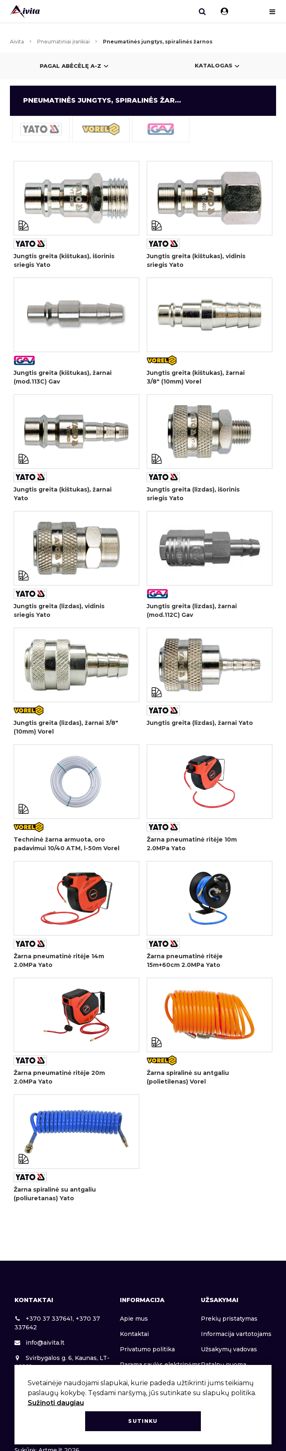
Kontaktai (134, 1334)
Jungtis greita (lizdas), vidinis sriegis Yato (59, 610)
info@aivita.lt (39, 1342)
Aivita (17, 41)
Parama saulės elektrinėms (160, 1364)
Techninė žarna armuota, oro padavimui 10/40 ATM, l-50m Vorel (66, 844)
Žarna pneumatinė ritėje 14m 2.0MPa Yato (59, 960)
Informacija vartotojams (236, 1334)
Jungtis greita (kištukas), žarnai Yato (63, 494)
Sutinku (142, 1421)
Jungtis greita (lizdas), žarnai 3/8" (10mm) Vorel (66, 727)
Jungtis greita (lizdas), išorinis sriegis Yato (193, 494)
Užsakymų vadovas (229, 1349)
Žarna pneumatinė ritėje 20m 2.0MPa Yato (59, 1077)
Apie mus (134, 1318)
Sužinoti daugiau (56, 1403)
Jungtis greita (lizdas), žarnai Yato (200, 723)
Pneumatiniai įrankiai (63, 41)
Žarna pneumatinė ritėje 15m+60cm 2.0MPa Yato (185, 960)
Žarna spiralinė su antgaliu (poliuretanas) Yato (55, 1194)
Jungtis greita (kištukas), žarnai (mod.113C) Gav (63, 377)
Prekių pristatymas (229, 1318)
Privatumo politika (147, 1349)
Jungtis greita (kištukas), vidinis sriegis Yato (196, 260)
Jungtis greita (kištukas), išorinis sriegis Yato (64, 260)
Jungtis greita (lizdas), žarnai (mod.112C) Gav (192, 610)
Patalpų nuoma (223, 1364)
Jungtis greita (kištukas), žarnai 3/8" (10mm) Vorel (196, 377)
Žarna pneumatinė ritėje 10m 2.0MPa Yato (192, 844)
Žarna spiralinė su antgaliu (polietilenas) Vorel (188, 1077)
